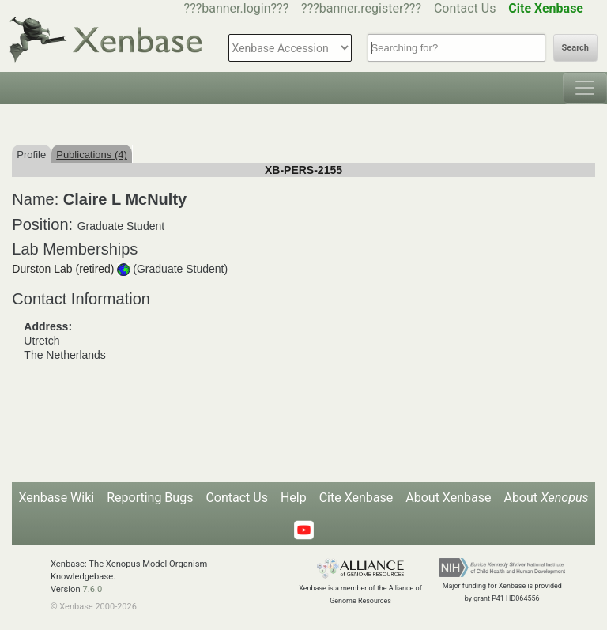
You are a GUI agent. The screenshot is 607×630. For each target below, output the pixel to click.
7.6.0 (92, 589)
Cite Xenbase (356, 497)
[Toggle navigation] (585, 88)
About (545, 497)
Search (575, 48)
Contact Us (465, 8)
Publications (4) (91, 154)
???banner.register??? (361, 8)
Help (294, 497)
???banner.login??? (236, 8)
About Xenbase (448, 497)
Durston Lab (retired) (63, 268)
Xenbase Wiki (57, 497)
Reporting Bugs (150, 497)
